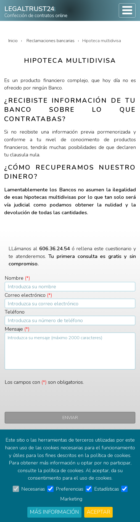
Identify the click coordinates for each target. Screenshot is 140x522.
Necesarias (33, 488)
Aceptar (98, 512)
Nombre (17, 277)
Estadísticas (106, 488)
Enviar (70, 418)
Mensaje (17, 328)
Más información (54, 512)
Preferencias (69, 488)
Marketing (71, 498)
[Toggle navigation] (127, 10)
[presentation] (47, 396)
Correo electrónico (28, 295)
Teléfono (15, 311)
